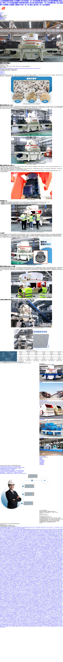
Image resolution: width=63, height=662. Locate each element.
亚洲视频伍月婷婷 (55, 565)
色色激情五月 (11, 594)
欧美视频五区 (58, 586)
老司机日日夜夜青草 (30, 549)
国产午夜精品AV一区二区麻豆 (50, 578)
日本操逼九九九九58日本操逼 (47, 569)
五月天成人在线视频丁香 (19, 624)
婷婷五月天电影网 (52, 573)
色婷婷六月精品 (35, 558)
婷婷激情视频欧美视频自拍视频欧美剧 (11, 601)
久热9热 (21, 556)
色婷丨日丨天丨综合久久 (8, 562)
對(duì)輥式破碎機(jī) (42, 456)
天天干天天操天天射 (47, 550)
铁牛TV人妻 (19, 562)
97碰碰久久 (49, 570)
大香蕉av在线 (28, 543)
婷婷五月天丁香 (51, 558)
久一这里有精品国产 (59, 556)
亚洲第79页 (15, 558)
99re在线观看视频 (22, 550)
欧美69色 (58, 542)
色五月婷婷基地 (5, 594)
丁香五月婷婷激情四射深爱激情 (50, 587)
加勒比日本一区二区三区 (49, 615)
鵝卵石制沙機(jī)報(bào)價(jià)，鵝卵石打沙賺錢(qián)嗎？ (31, 68)
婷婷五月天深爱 (47, 571)
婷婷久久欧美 (26, 626)
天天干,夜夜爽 (49, 608)
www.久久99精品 (28, 600)
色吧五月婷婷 (20, 530)
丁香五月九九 (5, 612)
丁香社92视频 (3, 589)
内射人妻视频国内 (20, 612)
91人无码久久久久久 (27, 542)
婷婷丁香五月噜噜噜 (49, 581)
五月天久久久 (23, 605)
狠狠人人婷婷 (27, 587)
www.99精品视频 (42, 587)
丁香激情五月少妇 (38, 556)
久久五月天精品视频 (5, 556)
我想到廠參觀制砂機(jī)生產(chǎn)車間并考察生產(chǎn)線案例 (49, 521)
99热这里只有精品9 (3, 557)
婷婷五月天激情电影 (51, 626)
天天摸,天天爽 (39, 574)
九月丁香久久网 (19, 587)
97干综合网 (13, 557)
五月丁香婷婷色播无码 (52, 591)
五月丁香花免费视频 (41, 595)
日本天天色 (21, 604)
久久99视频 (24, 598)
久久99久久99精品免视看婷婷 (20, 559)
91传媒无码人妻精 (27, 618)
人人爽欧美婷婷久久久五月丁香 (42, 541)
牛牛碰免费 (6, 563)
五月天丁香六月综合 (16, 579)
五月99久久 (26, 579)
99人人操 (38, 549)
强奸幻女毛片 (7, 542)
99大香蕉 (9, 604)
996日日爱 (21, 549)
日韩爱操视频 (24, 554)
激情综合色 (31, 571)
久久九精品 (56, 614)
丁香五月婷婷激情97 (4, 567)
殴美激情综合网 (35, 602)
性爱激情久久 (38, 581)
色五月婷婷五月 (32, 546)
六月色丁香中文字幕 (56, 563)
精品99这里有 (42, 543)
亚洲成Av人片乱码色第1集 (54, 547)
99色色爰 (51, 550)
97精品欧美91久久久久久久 (42, 626)
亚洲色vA (17, 604)
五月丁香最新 (15, 538)
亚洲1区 (1, 614)
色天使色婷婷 (39, 597)
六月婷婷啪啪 (48, 567)
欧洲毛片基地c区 (19, 598)
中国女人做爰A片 (39, 576)
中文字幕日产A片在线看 (53, 594)
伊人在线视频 (19, 585)
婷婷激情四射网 (52, 592)
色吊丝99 (24, 594)
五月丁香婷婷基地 (10, 540)
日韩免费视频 (36, 563)
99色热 (39, 580)
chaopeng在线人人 (56, 622)
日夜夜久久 (58, 571)
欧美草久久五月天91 (34, 590)
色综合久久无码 (52, 584)
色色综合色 (30, 595)
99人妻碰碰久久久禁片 (32, 619)
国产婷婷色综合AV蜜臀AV (44, 564)
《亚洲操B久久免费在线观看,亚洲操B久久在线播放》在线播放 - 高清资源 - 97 (15, 532)
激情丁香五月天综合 (37, 565)
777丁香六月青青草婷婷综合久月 (10, 618)
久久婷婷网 (4, 595)
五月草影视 (5, 580)
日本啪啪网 (59, 597)
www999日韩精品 (4, 549)
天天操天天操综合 (39, 617)
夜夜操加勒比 (48, 547)
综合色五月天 (40, 590)
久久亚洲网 (39, 559)
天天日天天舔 (51, 554)
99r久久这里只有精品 (6, 529)
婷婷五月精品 (60, 565)
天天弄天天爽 (28, 564)
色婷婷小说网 (31, 613)
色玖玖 (38, 531)
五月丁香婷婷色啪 (24, 538)
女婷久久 (1, 529)
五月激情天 (29, 535)
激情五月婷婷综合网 (40, 606)
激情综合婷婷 (37, 586)
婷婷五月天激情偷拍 (59, 564)
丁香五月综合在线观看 (13, 613)
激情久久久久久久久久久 (55, 616)
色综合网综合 (27, 552)
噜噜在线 (20, 590)
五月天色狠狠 (55, 569)
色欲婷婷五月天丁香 (19, 589)
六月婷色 (43, 589)
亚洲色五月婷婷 (52, 557)
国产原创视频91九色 (54, 545)
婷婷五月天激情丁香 (3, 539)
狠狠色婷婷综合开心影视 (56, 608)
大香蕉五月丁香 (16, 550)
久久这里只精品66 (25, 625)
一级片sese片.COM (34, 598)
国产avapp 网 (44, 563)
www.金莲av (9, 553)
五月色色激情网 (56, 625)
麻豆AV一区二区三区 (38, 552)
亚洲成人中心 (36, 536)
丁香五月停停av (16, 561)
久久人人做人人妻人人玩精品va (24, 615)
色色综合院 (28, 541)
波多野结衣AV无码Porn (29, 558)
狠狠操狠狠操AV (46, 531)
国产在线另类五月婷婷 (41, 593)
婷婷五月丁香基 (28, 605)
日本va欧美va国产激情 (12, 584)
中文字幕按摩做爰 (46, 594)
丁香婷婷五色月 (48, 579)
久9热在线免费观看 (12, 586)
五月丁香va (41, 529)
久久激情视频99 (9, 546)
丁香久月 (22, 563)
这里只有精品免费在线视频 (21, 543)
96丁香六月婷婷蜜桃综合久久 (45, 557)
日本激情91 (55, 581)
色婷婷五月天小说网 (30, 553)
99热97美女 (19, 538)
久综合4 (32, 569)
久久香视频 (11, 542)
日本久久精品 (30, 625)
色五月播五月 (34, 560)
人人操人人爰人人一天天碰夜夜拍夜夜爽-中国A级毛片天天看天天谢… (45, 553)
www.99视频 (8, 603)
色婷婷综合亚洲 (40, 558)
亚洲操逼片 (38, 547)
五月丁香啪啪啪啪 (51, 583)
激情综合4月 (6, 575)
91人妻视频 (29, 569)
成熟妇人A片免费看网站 (40, 571)
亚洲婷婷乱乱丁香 (20, 564)
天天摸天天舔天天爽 (52, 562)
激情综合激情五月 (22, 546)
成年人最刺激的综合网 (38, 546)
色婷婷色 (33, 600)
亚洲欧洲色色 (39, 592)
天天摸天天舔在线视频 (9, 558)
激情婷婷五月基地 (36, 540)
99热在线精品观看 (16, 572)
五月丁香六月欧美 (46, 536)
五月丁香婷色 (34, 585)
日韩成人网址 (39, 589)
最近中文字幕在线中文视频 (21, 582)
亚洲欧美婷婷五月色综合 (5, 531)
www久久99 (39, 596)
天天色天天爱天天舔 (19, 584)
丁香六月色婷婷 (54, 549)
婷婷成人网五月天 (36, 587)
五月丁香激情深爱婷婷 (44, 580)
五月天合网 (20, 554)
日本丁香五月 (24, 586)
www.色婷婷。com (6, 581)
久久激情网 (3, 551)
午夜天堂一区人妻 (46, 605)
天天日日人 (23, 552)
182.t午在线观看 (29, 568)
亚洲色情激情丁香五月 (10, 539)
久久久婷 (35, 549)
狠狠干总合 (36, 570)
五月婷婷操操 (31, 623)
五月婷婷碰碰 (22, 574)
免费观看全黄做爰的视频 (29, 565)
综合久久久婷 (17, 622)
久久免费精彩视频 (25, 548)
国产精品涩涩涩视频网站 (24, 545)
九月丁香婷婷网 (44, 572)
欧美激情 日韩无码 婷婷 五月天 (55, 541)
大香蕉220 (11, 626)
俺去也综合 (22, 616)
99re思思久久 (3, 552)
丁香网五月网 (47, 568)
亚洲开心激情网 (15, 626)
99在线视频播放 (3, 554)
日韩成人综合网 (13, 541)
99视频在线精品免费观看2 (40, 535)
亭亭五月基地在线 (28, 606)
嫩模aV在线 (10, 538)
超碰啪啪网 (57, 570)
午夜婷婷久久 (14, 543)
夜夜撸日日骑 (26, 623)
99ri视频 (24, 564)
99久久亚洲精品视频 (13, 535)
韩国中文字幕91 (58, 546)
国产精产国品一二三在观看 (49, 612)
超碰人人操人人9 (4, 604)
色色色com (22, 579)
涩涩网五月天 (57, 600)
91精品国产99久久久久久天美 (25, 597)
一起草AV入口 (37, 532)
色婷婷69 (36, 600)
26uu (43, 618)
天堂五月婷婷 (10, 567)
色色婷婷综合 (41, 550)
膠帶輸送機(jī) (41, 463)
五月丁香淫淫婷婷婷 (9, 568)
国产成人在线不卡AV (16, 611)
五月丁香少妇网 (57, 576)
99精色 (51, 531)
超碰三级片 (15, 623)
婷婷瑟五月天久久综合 (56, 615)
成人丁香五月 (19, 613)
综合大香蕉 (58, 561)
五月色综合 (24, 553)
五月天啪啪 (34, 584)
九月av (56, 574)
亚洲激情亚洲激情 (46, 548)
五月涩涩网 (58, 575)
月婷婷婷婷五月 (18, 595)
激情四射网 (4, 546)
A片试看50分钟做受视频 (32, 545)
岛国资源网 (26, 617)
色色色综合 (3, 603)
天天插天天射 (44, 619)
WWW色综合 (50, 532)
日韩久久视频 (59, 612)
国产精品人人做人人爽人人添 (32, 562)
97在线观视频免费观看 (20, 607)
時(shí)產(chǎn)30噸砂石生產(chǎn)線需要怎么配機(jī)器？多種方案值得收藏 (12, 467)
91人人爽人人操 (42, 586)
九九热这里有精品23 (7, 570)
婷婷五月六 (30, 593)
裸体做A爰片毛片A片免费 (11, 554)
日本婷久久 (54, 530)
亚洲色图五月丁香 (45, 597)
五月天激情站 (13, 604)
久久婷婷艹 (40, 569)
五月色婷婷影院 (14, 602)
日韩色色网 (34, 561)
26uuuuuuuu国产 (23, 568)
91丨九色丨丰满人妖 (5, 605)
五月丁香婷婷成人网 (40, 530)
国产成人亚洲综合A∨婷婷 (48, 622)
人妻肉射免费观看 (42, 540)
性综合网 (25, 531)
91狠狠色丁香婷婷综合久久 (28, 536)
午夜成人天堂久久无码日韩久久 (38, 625)
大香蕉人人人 (19, 605)
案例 (0, 14)
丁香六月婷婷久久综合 (3, 573)
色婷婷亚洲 (42, 538)
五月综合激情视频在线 (30, 582)
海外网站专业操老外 (50, 625)
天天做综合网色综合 (55, 551)
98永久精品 (14, 531)
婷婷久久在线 (38, 539)
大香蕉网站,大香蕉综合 (8, 537)
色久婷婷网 (58, 543)
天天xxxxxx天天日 (24, 562)
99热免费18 (44, 552)
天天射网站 (53, 546)
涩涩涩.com (53, 570)
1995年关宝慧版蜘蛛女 (37, 572)
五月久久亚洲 (57, 568)
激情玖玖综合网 (43, 561)
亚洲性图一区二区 (57, 550)
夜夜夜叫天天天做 (41, 603)
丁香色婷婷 (2, 565)
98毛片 (28, 613)
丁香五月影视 (41, 605)
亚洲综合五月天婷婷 (9, 617)
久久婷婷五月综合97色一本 (7, 530)
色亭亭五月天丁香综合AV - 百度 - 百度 (56, 538)
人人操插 (40, 583)
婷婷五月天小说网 (49, 624)
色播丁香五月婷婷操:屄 (49, 540)
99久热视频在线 (46, 558)
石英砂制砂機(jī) (42, 461)
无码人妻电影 (34, 551)
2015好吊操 (18, 616)
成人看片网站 (21, 572)
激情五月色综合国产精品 (56, 602)
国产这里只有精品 (19, 586)
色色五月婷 (31, 601)
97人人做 (4, 548)
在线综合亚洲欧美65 (9, 552)
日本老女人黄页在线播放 (17, 563)
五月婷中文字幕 (31, 615)
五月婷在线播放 (51, 574)
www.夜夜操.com (17, 606)
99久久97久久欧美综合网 (11, 559)
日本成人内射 (28, 594)
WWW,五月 (34, 537)
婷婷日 (32, 618)
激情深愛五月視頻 (10, 612)
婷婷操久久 (55, 597)
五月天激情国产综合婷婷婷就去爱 (42, 598)
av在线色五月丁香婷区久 (48, 530)
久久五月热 (29, 608)
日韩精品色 (9, 608)
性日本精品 (24, 530)
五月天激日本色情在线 (37, 582)
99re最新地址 (29, 551)
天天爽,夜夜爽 (45, 532)
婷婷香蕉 (33, 626)
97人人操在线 (12, 529)
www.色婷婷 (3, 619)
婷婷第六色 (36, 603)
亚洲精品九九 (41, 531)
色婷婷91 (47, 576)
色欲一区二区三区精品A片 (6, 545)
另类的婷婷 (8, 548)
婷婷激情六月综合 (15, 551)
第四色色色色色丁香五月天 (57, 624)
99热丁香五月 (37, 564)
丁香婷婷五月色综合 (22, 600)
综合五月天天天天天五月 (31, 586)
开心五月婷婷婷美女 (20, 540)
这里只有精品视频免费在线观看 (27, 585)
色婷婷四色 (3, 542)
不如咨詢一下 (6, 15)
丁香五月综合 (28, 622)
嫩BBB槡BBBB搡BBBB (17, 581)
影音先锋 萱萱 (22, 606)
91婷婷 (6, 608)
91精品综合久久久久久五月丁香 (41, 545)
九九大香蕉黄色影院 (31, 532)
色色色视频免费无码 (19, 553)
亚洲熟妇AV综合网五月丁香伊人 (45, 611)
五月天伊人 (60, 552)
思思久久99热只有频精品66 (12, 614)
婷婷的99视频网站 (10, 580)
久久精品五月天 (17, 571)
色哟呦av (2, 593)
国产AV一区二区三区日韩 (52, 575)
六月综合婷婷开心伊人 (44, 623)
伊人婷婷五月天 (40, 600)
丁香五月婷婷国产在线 (34, 542)
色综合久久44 (48, 552)
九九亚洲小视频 (47, 595)
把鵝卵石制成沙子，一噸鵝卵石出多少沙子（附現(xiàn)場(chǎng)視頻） (11, 472)
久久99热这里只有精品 (15, 583)
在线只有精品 (27, 601)
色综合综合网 (57, 583)
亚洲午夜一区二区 (32, 614)
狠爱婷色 (16, 554)
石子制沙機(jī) (41, 460)
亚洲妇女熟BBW (7, 593)
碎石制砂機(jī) (41, 437)
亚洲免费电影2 (18, 565)
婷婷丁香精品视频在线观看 (52, 542)
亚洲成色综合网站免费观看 (22, 551)
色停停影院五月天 (33, 541)
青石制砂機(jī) (41, 464)
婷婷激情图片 (60, 567)
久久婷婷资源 (20, 614)
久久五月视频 (35, 596)
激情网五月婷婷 (37, 615)
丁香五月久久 (38, 537)
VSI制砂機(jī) (41, 462)
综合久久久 (38, 584)
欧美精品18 (28, 590)
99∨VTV (28, 567)
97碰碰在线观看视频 (43, 624)
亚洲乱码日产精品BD (28, 537)
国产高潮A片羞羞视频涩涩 (28, 602)
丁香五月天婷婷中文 (29, 575)
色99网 (38, 562)
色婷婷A (15, 540)
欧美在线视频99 (51, 576)
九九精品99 (60, 596)
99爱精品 (13, 592)
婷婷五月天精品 (19, 535)
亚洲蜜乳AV (15, 564)
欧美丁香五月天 (42, 584)
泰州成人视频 (34, 547)
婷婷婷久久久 (56, 626)
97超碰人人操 (24, 590)
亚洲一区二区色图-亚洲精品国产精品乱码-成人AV (54, 619)
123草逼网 (30, 574)
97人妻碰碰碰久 (43, 567)
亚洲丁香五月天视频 (59, 585)
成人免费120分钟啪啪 (37, 613)
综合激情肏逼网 (53, 572)
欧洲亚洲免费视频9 (22, 557)
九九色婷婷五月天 (9, 551)
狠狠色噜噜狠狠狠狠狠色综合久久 (10, 616)
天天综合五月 (18, 575)
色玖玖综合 (46, 591)
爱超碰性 (9, 575)
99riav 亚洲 (27, 573)
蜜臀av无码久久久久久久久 (32, 579)
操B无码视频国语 (45, 583)
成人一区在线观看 (58, 592)
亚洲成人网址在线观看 (29, 557)
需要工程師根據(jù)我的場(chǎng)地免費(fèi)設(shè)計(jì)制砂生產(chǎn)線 (51, 519)
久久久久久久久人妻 (52, 537)
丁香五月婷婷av (57, 605)
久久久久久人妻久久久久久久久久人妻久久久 (22, 592)
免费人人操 (15, 582)
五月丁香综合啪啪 (3, 541)
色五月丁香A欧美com (45, 574)
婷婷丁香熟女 (25, 535)
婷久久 (60, 589)
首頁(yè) (1, 12)
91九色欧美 (22, 571)
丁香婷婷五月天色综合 (15, 546)
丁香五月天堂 (30, 596)
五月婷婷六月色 (33, 578)
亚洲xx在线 (20, 603)
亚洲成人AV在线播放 (11, 597)
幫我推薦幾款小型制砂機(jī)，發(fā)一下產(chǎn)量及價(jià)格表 (49, 520)
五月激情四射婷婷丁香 (7, 587)
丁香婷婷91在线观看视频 (17, 552)
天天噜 (44, 573)
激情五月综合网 (34, 548)
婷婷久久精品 (53, 623)
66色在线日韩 (12, 571)
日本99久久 (47, 601)
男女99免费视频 (46, 596)
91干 (42, 596)
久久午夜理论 (58, 601)
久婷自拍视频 (10, 578)
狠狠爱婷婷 (11, 561)
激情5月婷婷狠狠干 (56, 617)
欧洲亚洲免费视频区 (21, 570)
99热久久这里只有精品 (55, 531)
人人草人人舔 (5, 623)
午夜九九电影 (47, 593)
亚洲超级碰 (37, 611)
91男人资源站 (14, 585)
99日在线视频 (27, 571)
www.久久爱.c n (49, 565)
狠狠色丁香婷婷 (11, 550)
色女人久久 (59, 549)
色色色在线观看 (3, 582)
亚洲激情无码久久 (17, 539)
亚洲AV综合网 (39, 585)
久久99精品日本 (14, 587)
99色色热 (34, 571)
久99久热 (57, 573)
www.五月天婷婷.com (14, 547)
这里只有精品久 (6, 626)
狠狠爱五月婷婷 (53, 579)
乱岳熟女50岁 (53, 529)
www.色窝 (8, 535)
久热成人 (41, 532)
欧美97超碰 (49, 545)
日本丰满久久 (47, 589)
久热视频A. (55, 559)
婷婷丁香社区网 (5, 538)
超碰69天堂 (26, 607)
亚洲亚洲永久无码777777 (46, 607)
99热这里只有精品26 (45, 590)
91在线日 (34, 557)
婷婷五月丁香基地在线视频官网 (26, 560)
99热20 (10, 531)
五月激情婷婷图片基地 (47, 600)
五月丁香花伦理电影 (56, 604)
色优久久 (5, 564)
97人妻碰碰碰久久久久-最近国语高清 (18, 617)
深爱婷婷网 (11, 579)
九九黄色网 (28, 598)
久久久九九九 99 (40, 573)
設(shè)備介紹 (2, 71)
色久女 (40, 554)
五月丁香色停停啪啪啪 (34, 594)
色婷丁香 (50, 596)
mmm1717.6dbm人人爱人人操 (51, 561)
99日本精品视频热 (43, 581)
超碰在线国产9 (50, 597)
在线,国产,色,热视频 (35, 612)
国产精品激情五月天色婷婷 (32, 531)
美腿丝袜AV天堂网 (25, 603)
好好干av (31, 587)
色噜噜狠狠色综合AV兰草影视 (48, 604)
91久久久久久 (60, 536)
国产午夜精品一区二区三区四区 (21, 619)
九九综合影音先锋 (5, 560)
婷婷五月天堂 (35, 618)
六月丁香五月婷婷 (51, 560)
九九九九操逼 (52, 589)
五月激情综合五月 (6, 585)
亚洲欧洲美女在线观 (35, 554)
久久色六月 (37, 614)
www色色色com (6, 613)
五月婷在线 (20, 601)
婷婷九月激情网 (56, 595)
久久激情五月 (36, 550)
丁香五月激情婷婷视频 (31, 581)
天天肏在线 (33, 529)
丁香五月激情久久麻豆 (52, 564)
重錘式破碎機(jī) (42, 419)
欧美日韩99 (9, 547)
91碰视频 (49, 623)
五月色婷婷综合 (29, 554)
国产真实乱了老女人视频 (20, 531)
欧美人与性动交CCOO (14, 570)
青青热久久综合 (53, 543)
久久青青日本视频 (57, 590)
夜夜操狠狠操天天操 (54, 552)
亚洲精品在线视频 (14, 608)
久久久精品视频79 (23, 539)
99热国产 (36, 622)
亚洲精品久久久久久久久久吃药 (50, 586)
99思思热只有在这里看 (33, 573)
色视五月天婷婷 (2, 586)
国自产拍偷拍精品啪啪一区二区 (34, 583)
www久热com (36, 569)
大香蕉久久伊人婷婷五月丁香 (42, 602)
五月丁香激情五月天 (58, 582)
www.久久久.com (33, 608)
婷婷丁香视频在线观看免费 (58, 540)
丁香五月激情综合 (17, 545)
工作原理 (1, 73)
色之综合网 (32, 622)
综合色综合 (23, 565)
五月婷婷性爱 (25, 604)
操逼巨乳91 (15, 594)
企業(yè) (1, 17)
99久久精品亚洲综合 (23, 541)
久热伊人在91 (24, 613)
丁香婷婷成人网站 (47, 606)
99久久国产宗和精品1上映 (57, 554)
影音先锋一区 (9, 592)
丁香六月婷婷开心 (47, 543)
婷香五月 (30, 617)
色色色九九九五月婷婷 (19, 576)
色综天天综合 (43, 592)
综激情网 (57, 535)
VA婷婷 (60, 598)
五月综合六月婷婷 (29, 547)
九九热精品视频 (41, 612)
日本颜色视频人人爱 (24, 581)
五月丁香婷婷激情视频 (35, 605)
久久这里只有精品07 (5, 596)
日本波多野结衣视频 (50, 559)
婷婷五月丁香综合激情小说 (37, 607)
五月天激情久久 (55, 613)
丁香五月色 (52, 606)
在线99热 (40, 563)
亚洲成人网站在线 (27, 578)
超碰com (41, 548)
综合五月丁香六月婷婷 (46, 529)
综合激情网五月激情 (9, 615)
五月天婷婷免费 (43, 559)
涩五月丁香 (45, 570)
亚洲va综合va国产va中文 (16, 556)
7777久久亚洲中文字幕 (33, 559)
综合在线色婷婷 (42, 562)
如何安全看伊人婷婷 (33, 567)
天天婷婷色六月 (30, 540)
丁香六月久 (21, 591)
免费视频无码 (6, 584)
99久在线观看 (43, 537)
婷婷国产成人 (52, 611)
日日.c (27, 619)
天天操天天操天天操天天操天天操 (13, 549)
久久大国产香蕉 (29, 561)
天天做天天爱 (24, 580)
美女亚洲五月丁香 (27, 572)
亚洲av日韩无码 (17, 597)
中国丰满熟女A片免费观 (14, 603)
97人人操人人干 (43, 579)
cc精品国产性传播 (58, 578)
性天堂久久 (8, 595)
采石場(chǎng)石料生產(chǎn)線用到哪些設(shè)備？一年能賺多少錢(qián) (12, 471)
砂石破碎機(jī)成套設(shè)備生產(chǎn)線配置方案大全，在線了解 (10, 468)
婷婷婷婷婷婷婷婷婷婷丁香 (56, 539)
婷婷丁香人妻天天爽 (20, 602)
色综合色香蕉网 (38, 560)
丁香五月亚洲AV (10, 560)
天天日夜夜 (25, 549)
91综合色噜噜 (2, 608)
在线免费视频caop (36, 601)
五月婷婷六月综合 (4, 547)
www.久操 (38, 548)
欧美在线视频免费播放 (27, 529)
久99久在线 (47, 573)
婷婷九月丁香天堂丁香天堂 (27, 612)
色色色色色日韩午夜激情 (16, 537)
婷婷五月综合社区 (59, 572)
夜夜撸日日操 (56, 589)
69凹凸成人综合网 (12, 624)
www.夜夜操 (37, 529)
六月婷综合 (14, 605)
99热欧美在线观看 (52, 535)
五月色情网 (52, 595)
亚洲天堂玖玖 (35, 575)
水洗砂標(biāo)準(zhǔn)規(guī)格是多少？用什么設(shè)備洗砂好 (10, 466)
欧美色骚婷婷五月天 (37, 623)
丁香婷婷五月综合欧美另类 (43, 542)
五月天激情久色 (58, 537)
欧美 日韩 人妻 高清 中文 (6, 591)
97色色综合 (26, 574)
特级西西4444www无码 (7, 600)
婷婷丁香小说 (52, 582)
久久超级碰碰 (31, 607)
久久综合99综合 (6, 579)
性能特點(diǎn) (2, 72)
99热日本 (17, 557)
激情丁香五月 (38, 551)
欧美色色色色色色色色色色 (23, 593)
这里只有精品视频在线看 (19, 529)
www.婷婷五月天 (31, 603)
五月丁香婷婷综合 (15, 615)
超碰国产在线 (16, 600)
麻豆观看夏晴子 (40, 570)
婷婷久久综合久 (12, 591)
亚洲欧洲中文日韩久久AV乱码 (16, 625)
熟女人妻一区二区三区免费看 (35, 538)
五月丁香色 (7, 586)
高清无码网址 (48, 582)
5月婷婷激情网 (34, 593)
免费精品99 (49, 546)
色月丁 (48, 541)
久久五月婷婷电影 (34, 606)
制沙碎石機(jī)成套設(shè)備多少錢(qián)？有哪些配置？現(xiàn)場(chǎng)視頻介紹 (13, 473)
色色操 (29, 538)
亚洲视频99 (15, 560)
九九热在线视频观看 (24, 595)
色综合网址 (5, 576)
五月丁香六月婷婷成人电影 (8, 572)
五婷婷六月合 (47, 535)
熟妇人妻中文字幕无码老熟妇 (46, 556)
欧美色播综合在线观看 (22, 547)
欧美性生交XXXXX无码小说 (5, 574)
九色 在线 (17, 541)
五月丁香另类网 (52, 605)
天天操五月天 (26, 583)
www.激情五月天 (34, 595)
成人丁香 (52, 614)
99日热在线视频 (10, 569)
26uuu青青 (61, 583)
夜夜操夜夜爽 (56, 536)
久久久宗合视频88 (53, 571)
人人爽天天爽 (23, 575)
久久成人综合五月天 (45, 554)
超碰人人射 (28, 539)
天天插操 (46, 562)
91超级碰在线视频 (41, 622)
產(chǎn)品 (1, 13)
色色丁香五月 (13, 553)
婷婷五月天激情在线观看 (33, 589)
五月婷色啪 (44, 576)
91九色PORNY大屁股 (23, 569)
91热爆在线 (33, 564)
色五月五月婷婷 (10, 564)
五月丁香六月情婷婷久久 (27, 591)
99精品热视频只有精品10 (20, 596)
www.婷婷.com (13, 589)
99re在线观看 (35, 574)
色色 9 (2, 559)
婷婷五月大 (21, 561)
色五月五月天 (13, 548)
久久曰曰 (38, 567)
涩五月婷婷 (25, 561)
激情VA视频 (49, 572)
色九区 (29, 604)
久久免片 (45, 618)
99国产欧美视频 (43, 539)
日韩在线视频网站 (43, 565)
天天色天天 (45, 608)
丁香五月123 (11, 581)
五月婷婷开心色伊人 (25, 614)
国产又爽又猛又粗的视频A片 (22, 608)
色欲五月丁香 (60, 613)
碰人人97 (4, 615)
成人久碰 (4, 558)
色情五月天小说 (48, 551)
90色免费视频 (14, 536)
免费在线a (59, 545)
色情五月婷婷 (15, 562)
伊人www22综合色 (8, 619)
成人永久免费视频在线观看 (52, 618)
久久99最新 (50, 602)
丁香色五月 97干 (55, 596)
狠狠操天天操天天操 (10, 582)
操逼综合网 (54, 532)
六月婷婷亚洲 (7, 606)
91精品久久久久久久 (45, 617)
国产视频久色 (58, 557)
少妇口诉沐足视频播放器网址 (15, 574)
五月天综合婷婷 (5, 614)
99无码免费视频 (24, 567)
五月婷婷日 (17, 591)
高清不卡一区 (2, 537)
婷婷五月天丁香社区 (54, 567)
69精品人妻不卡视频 (20, 623)
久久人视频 (41, 601)
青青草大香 (58, 591)
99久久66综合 (27, 616)
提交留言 (40, 523)
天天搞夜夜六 (21, 583)
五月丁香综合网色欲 (52, 601)
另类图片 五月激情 (40, 608)
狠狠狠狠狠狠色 (32, 552)
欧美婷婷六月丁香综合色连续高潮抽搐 (29, 556)
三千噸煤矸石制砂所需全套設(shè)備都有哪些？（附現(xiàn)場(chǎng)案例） (12, 470)
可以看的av (12, 593)
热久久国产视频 (21, 578)
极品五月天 (23, 537)
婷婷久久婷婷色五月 (12, 596)
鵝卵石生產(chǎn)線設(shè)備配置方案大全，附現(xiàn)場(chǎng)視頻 (11, 68)
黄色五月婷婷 (45, 546)
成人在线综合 (41, 604)
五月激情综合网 (25, 611)
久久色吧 (3, 618)
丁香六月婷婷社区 (8, 536)
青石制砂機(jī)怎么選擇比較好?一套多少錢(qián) (7, 469)
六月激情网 (5, 559)
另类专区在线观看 (41, 591)
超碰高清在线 (38, 561)
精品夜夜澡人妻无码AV (21, 558)
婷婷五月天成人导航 (44, 575)
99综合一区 (27, 546)
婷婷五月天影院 (8, 589)
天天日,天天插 (58, 587)
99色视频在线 (43, 547)
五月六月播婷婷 (51, 598)
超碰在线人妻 (48, 584)
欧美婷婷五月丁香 (16, 578)
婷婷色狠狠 (13, 619)
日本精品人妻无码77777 (20, 536)
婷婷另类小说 (14, 565)
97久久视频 (32, 572)
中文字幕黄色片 (16, 593)
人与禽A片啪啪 (9, 557)
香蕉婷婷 (12, 545)
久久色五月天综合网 (22, 622)
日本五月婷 (46, 603)
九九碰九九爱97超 (33, 576)
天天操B (10, 585)
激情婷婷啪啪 (14, 575)
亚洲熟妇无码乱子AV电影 (7, 583)
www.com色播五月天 (6, 571)
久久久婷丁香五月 (49, 613)
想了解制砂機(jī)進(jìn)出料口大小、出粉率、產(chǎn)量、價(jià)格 (50, 518)
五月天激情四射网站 (33, 597)
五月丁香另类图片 (14, 598)
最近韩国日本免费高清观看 (29, 570)
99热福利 (27, 530)
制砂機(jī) (40, 382)
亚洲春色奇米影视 (5, 550)
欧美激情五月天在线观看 (21, 573)
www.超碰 (19, 560)
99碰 (44, 601)
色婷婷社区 (27, 550)
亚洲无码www (9, 543)
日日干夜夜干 (33, 535)
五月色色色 (57, 562)
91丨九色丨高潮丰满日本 (20, 618)
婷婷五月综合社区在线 (45, 585)
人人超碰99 (34, 617)
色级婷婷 (38, 579)
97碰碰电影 (5, 543)
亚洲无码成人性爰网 (5, 578)
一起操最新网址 (48, 539)
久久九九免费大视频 (53, 593)
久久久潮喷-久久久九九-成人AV (19, 542)
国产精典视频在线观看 (7, 565)
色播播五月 (15, 612)
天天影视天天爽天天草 (7, 602)
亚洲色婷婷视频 (25, 589)
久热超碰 (5, 592)
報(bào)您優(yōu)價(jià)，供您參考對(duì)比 (8, 70)
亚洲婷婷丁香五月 (50, 563)
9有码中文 (39, 575)
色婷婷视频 (59, 558)
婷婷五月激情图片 (52, 585)
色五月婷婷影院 (33, 539)
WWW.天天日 (8, 541)
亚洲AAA (59, 614)
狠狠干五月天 (42, 615)
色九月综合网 (53, 556)
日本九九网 (60, 606)
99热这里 (12, 600)
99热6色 (10, 556)
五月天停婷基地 (13, 595)
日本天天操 (47, 537)
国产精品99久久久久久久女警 (12, 573)
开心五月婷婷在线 (31, 563)
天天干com (38, 557)
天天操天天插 (11, 606)
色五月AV (57, 603)
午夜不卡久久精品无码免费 (17, 567)
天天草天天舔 (49, 549)
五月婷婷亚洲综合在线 (33, 530)
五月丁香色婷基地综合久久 (27, 584)
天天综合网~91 (43, 551)
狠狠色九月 (26, 563)
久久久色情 (51, 617)
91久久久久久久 (10, 623)
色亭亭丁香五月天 (14, 530)
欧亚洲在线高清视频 (43, 549)
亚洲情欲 (29, 548)
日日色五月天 (51, 536)
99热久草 (37, 624)
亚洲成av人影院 (21, 626)
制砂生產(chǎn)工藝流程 (43, 400)
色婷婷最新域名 (19, 594)
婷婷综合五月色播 (35, 568)
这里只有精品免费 (27, 576)
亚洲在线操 (27, 559)
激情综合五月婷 (56, 598)
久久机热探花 (40, 618)
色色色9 (23, 587)
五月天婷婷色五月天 (45, 560)
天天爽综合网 (25, 540)
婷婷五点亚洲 (40, 536)
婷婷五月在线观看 (47, 538)
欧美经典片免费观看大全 (59, 607)
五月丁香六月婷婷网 (3, 535)
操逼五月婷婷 (52, 568)
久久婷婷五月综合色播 (53, 548)
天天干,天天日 (40, 594)
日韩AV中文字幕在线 (34, 580)
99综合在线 (41, 614)
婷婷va (56, 558)
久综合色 (9, 598)
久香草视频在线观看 (33, 592)
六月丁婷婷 (29, 580)
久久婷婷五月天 (58, 584)
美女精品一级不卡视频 (51, 603)
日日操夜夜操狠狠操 (35, 591)
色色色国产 (48, 592)
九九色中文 (7, 622)
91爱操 (23, 601)
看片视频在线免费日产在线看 (28, 624)
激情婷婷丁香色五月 (8, 607)
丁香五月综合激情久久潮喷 (11, 576)
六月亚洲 (21, 611)
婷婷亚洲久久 (3, 627)
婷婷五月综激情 (11, 622)
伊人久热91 (43, 582)
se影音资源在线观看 (18, 548)
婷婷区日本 (53, 600)
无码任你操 (59, 594)
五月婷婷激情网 (32, 616)
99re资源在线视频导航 (58, 560)
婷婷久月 (36, 626)
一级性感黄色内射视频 (51, 580)
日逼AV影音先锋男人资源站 (17, 580)
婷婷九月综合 (32, 550)
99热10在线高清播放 (41, 568)
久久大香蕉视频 (43, 613)
